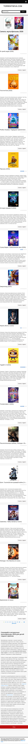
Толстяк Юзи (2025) (6, 90)
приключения (10, 694)
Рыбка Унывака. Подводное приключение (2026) (13, 130)
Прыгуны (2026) (5, 169)
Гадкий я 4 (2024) (5, 365)
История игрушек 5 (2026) (8, 208)
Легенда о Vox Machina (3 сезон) (10, 561)
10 (19, 622)
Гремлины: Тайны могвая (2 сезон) (11, 521)
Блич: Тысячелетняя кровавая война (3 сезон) (13, 482)
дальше (14, 623)
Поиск (23, 11)
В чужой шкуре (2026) (7, 51)
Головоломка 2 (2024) (7, 404)
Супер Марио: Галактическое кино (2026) (13, 247)
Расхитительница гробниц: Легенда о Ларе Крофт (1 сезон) (13, 443)
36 (24, 622)
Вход (14, 727)
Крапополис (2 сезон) (6, 600)
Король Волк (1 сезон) (7, 325)
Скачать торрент (22, 70)
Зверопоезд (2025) (6, 286)
